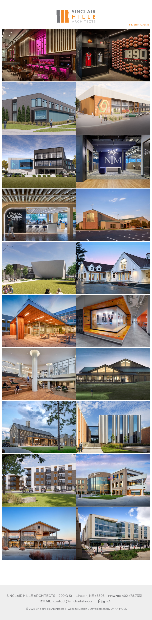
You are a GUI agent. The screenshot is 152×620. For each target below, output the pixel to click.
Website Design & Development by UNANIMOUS (97, 608)
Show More (9, 562)
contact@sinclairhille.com (73, 601)
